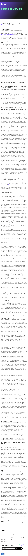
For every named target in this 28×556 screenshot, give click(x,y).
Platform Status (4, 541)
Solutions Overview (22, 535)
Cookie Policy (16, 551)
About (11, 535)
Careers (11, 539)
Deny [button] (7, 553)
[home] (3, 4)
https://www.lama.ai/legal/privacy (7, 34)
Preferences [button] (4, 553)
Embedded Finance (22, 537)
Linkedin (2, 537)
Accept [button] (12, 553)
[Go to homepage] (14, 530)
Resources (3, 535)
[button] (26, 4)
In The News (12, 537)
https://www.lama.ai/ (5, 24)
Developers (3, 539)
